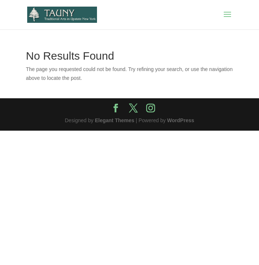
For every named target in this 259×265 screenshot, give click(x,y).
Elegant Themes (114, 120)
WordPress (180, 120)
